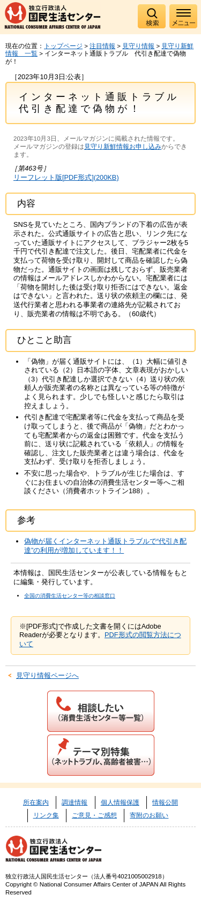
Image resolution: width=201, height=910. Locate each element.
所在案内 (36, 802)
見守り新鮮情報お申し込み (122, 146)
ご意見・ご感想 (94, 815)
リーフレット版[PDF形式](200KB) (66, 177)
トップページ (63, 46)
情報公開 (165, 802)
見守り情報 (138, 46)
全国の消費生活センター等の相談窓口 (69, 596)
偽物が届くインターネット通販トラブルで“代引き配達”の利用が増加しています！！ (105, 545)
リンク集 (46, 815)
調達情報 (74, 802)
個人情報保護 (120, 802)
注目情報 (102, 46)
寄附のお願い (149, 815)
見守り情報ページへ (47, 675)
